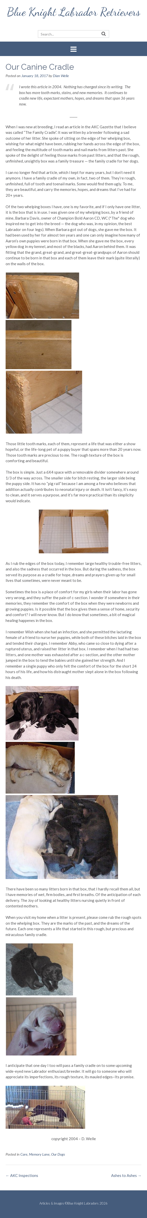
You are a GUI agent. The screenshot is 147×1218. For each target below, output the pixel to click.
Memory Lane (39, 1154)
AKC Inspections (22, 1175)
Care (23, 1154)
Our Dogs (58, 1154)
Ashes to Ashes (126, 1175)
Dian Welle (61, 76)
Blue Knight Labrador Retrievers (73, 12)
